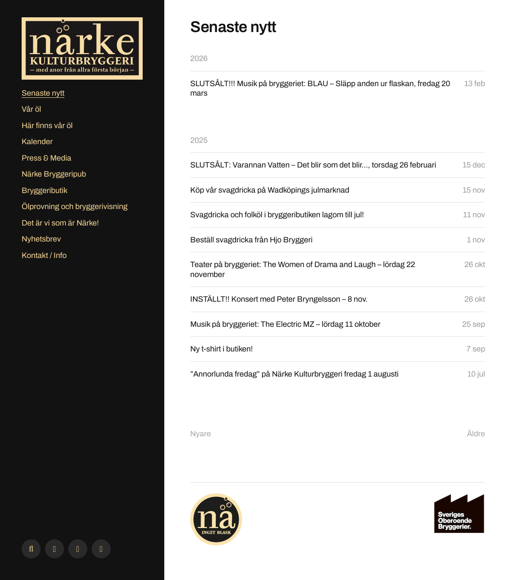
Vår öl (31, 109)
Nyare (200, 433)
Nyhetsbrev (41, 239)
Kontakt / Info (44, 255)
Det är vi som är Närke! (60, 223)
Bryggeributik (44, 190)
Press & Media (46, 158)
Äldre (476, 433)
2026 (199, 58)
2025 (199, 140)
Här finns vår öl (47, 125)
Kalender (37, 141)
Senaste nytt (43, 93)
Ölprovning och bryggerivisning (75, 206)
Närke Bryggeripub (54, 174)
